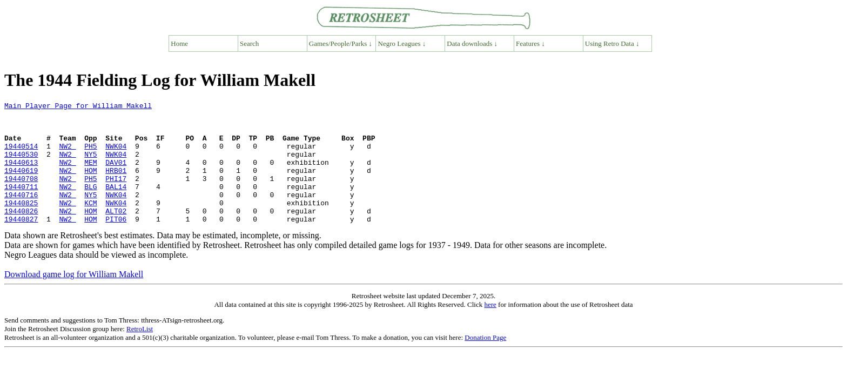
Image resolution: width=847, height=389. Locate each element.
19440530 (21, 165)
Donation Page (485, 362)
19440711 (21, 204)
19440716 (21, 214)
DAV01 (115, 175)
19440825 (21, 224)
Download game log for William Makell (73, 298)
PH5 (90, 155)
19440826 (21, 233)
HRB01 (115, 185)
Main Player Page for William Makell (78, 107)
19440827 (21, 243)
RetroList (139, 353)
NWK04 (115, 155)
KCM (90, 224)
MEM (90, 175)
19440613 (21, 175)
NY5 (90, 165)
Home (179, 43)
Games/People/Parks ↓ (340, 43)
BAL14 (115, 204)
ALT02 (115, 233)
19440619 (21, 185)
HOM (90, 185)
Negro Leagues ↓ (402, 43)
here (490, 329)
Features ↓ (530, 43)
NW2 (67, 155)
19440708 (21, 194)
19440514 (21, 155)
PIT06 (115, 243)
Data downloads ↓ (472, 43)
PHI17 (115, 194)
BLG (90, 204)
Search (249, 43)
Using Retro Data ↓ (612, 43)
